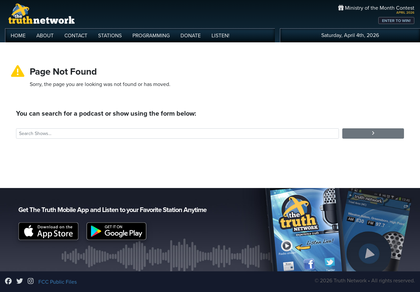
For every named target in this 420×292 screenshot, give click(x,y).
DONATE (190, 36)
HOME (18, 36)
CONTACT (75, 36)
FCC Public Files (57, 282)
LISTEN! (221, 36)
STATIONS (110, 36)
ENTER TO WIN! (396, 20)
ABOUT (45, 36)
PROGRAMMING (151, 36)
